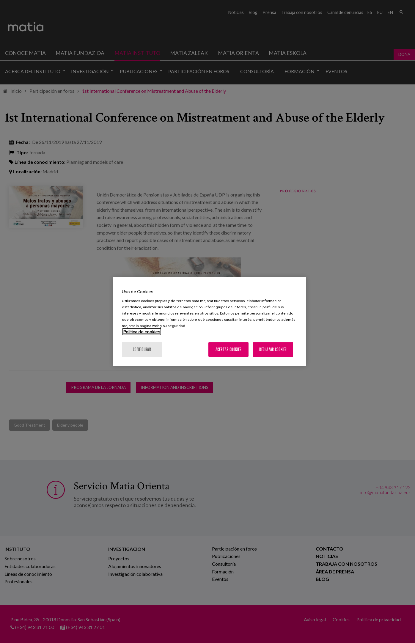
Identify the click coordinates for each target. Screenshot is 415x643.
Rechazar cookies (273, 349)
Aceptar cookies (228, 349)
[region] (209, 321)
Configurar (142, 349)
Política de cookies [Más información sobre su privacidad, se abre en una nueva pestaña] (141, 331)
